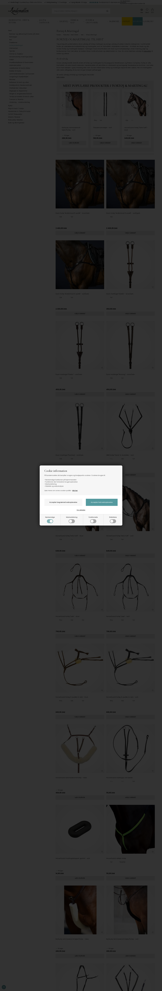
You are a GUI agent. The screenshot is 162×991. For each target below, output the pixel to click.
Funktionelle (93, 519)
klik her (75, 490)
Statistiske (113, 519)
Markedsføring (71, 519)
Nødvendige (50, 519)
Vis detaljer (81, 510)
